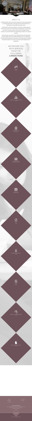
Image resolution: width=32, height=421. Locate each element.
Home (9, 399)
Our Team (23, 399)
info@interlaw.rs (17, 408)
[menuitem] (31, 8)
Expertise (9, 400)
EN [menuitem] (31, 8)
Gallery (23, 400)
